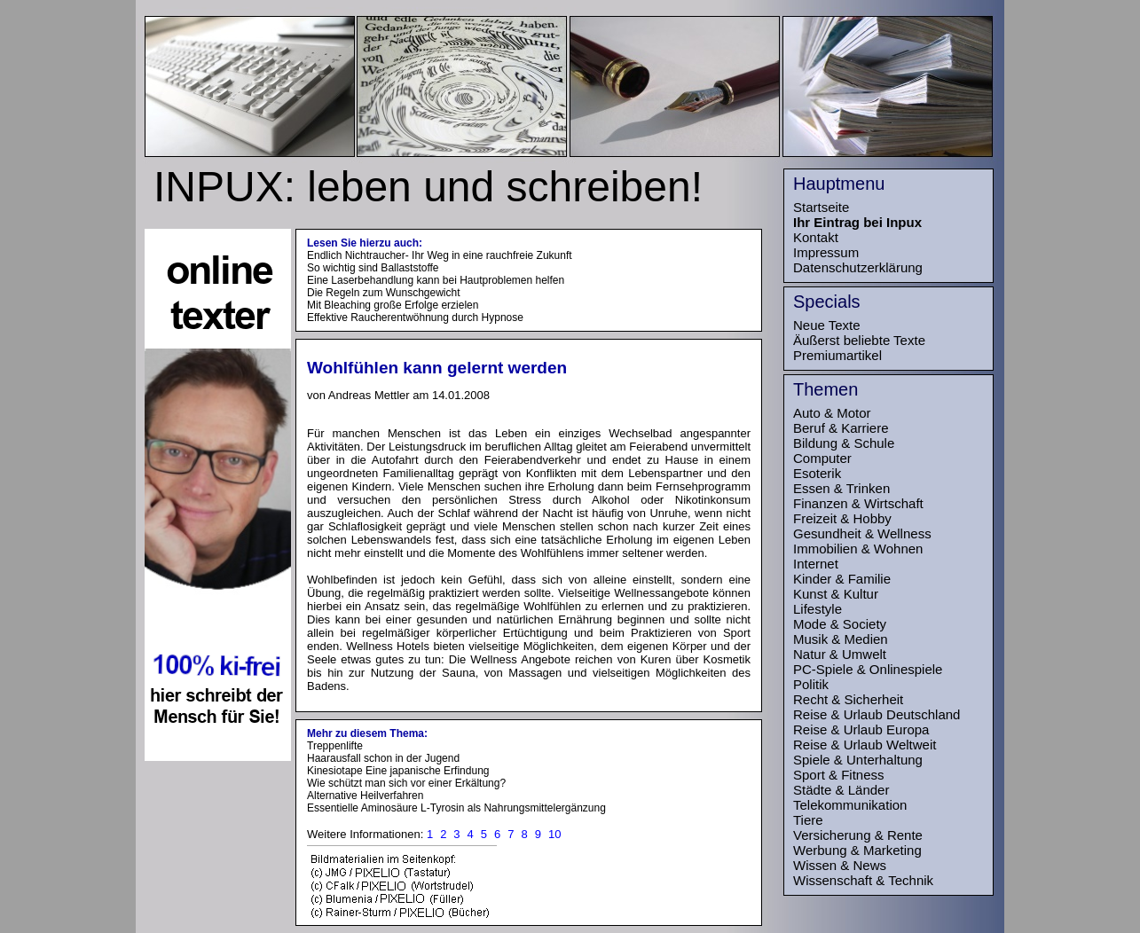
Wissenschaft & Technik (863, 880)
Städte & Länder (841, 789)
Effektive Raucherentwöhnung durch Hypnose (415, 317)
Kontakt (815, 237)
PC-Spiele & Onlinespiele (867, 669)
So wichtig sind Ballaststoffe (373, 268)
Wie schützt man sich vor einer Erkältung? (406, 783)
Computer (822, 458)
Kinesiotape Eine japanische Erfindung (398, 770)
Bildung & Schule (843, 443)
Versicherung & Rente (858, 835)
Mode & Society (839, 623)
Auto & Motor (832, 412)
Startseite (821, 207)
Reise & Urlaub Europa (861, 729)
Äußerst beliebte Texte (859, 340)
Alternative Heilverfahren (365, 795)
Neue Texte (827, 325)
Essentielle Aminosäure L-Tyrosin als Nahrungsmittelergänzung (456, 808)
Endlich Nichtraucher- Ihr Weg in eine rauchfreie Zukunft (439, 255)
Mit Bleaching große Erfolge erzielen (392, 305)
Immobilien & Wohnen (858, 548)
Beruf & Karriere (841, 427)
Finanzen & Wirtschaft (858, 503)
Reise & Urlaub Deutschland (876, 714)
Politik (811, 684)
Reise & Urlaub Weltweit (864, 744)
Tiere (808, 819)
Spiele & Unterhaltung (858, 759)
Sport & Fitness (838, 774)
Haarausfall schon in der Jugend (383, 758)
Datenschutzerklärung (858, 267)
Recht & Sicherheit (848, 699)
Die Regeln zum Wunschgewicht (383, 292)
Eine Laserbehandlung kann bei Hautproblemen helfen (435, 280)
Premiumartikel (837, 355)
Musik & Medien (840, 639)
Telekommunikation (850, 804)
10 (554, 834)
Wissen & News (839, 865)
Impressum (826, 252)
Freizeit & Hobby (842, 518)
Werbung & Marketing (857, 850)
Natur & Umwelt (839, 654)
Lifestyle (817, 608)
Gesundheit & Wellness (862, 533)
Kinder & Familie (842, 578)
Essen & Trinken (841, 488)
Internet (815, 563)
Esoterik (817, 473)
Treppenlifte (335, 746)
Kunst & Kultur (835, 593)
